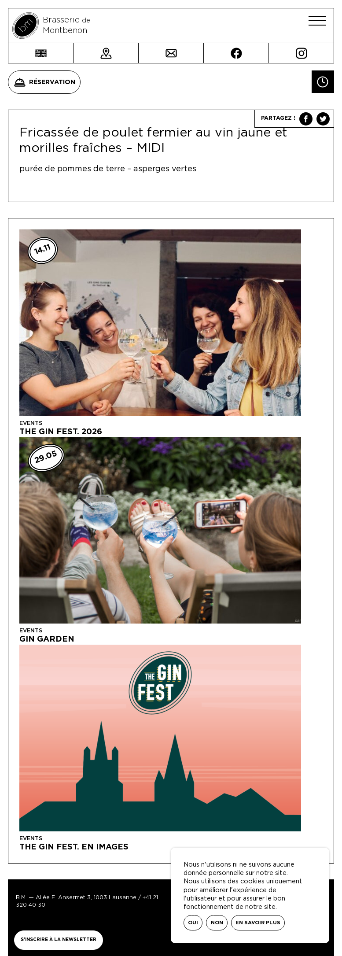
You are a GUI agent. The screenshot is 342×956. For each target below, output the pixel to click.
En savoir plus (257, 922)
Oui (193, 922)
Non (217, 922)
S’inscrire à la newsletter (58, 940)
